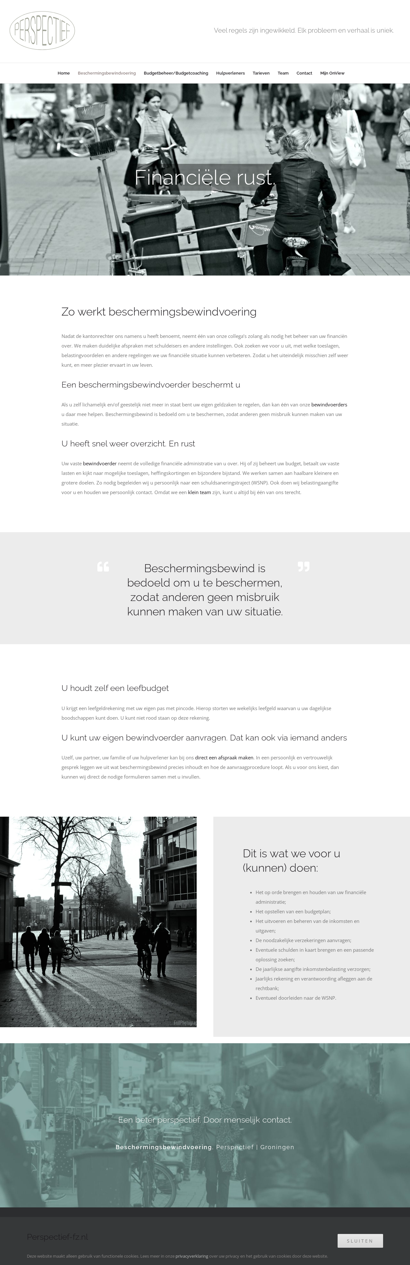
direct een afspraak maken (224, 757)
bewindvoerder (100, 463)
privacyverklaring (192, 1256)
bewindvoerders (329, 404)
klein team (199, 492)
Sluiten (360, 1241)
